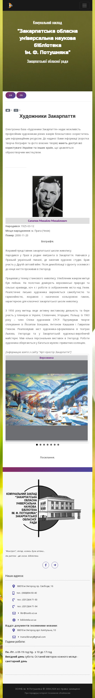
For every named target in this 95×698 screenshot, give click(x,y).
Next (85, 399)
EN (21, 95)
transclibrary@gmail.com (33, 636)
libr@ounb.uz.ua (28, 613)
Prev (10, 399)
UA (10, 95)
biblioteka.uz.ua (28, 619)
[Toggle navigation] (84, 5)
